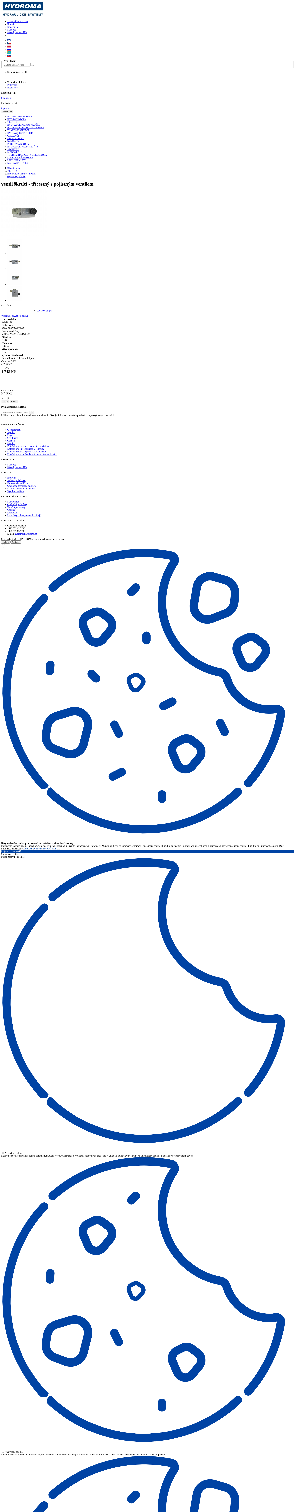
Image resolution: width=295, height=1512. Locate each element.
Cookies (11, 510)
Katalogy (11, 29)
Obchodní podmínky (17, 504)
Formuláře (12, 512)
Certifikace (12, 438)
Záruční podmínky (16, 507)
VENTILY (12, 171)
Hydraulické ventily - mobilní (21, 173)
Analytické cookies (12, 1452)
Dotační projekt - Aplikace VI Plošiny (25, 449)
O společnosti (14, 429)
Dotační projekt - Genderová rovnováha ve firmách (32, 454)
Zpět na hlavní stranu (17, 21)
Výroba (11, 432)
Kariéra (11, 443)
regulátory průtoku (16, 176)
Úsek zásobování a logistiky (21, 488)
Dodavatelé (12, 27)
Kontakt (11, 24)
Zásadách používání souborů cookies (41, 848)
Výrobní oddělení (15, 491)
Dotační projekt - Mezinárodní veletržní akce (29, 446)
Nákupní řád (13, 501)
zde (112, 419)
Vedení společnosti (16, 480)
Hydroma (11, 477)
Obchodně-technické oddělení (21, 486)
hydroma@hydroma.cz (26, 534)
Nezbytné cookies (12, 1153)
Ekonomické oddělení (18, 483)
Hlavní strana (13, 168)
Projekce (11, 435)
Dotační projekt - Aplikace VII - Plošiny (26, 451)
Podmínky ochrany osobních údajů (24, 515)
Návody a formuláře (17, 32)
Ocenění (11, 440)
